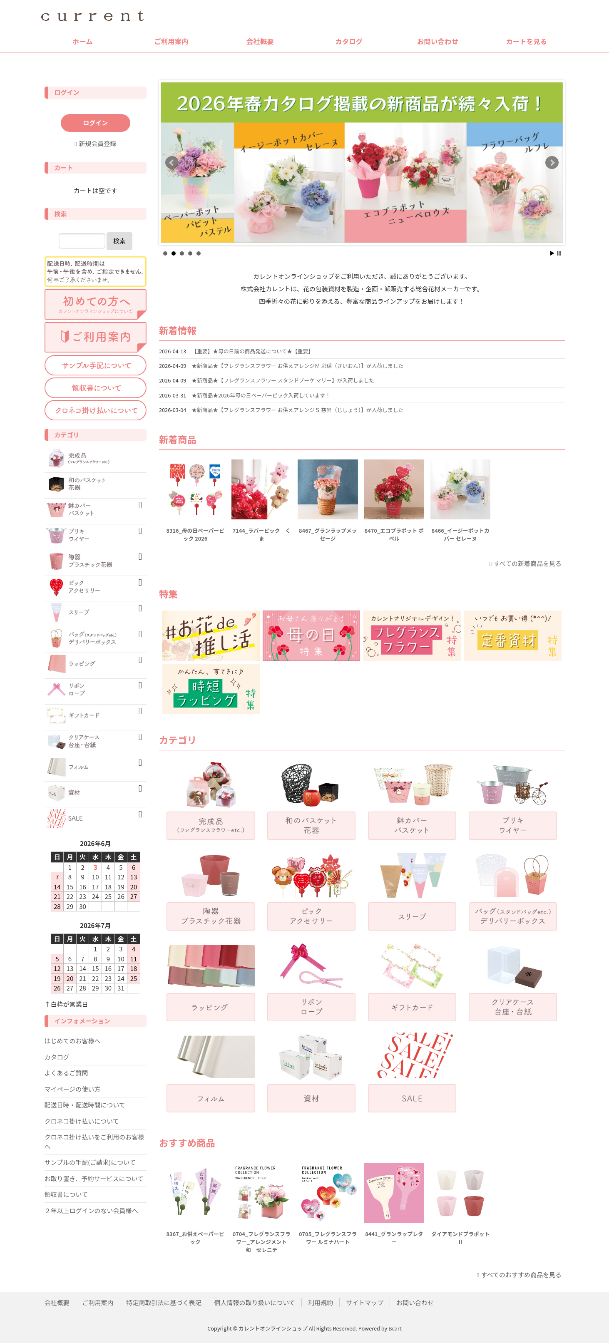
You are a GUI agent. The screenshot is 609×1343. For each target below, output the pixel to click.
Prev (172, 162)
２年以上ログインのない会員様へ (91, 1210)
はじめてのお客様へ (73, 1040)
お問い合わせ (437, 41)
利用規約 (320, 1302)
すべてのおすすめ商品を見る (521, 1274)
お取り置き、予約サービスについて (94, 1178)
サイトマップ (364, 1302)
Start (552, 253)
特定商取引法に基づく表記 (164, 1302)
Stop (559, 253)
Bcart (395, 1328)
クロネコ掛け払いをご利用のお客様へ (94, 1141)
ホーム (82, 41)
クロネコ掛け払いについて (82, 1121)
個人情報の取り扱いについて (255, 1302)
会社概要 (260, 41)
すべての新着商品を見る (528, 563)
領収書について (66, 1194)
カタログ (349, 41)
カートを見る (526, 41)
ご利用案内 (171, 41)
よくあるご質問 (66, 1072)
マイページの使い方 (73, 1089)
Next (552, 162)
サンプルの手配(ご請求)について (90, 1162)
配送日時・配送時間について (85, 1104)
